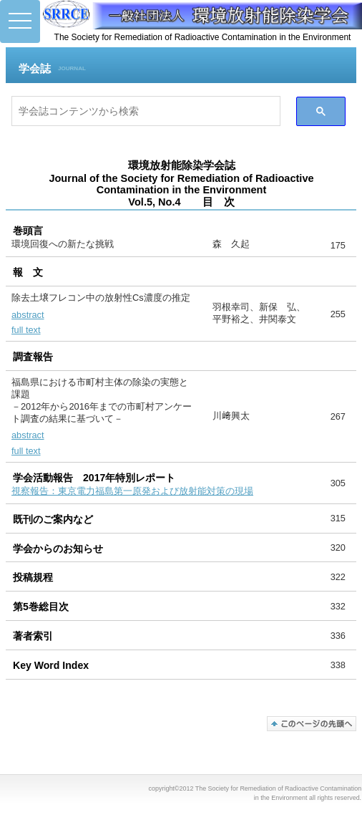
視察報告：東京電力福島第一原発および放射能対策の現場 (132, 491)
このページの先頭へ (311, 723)
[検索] (146, 111)
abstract (27, 314)
